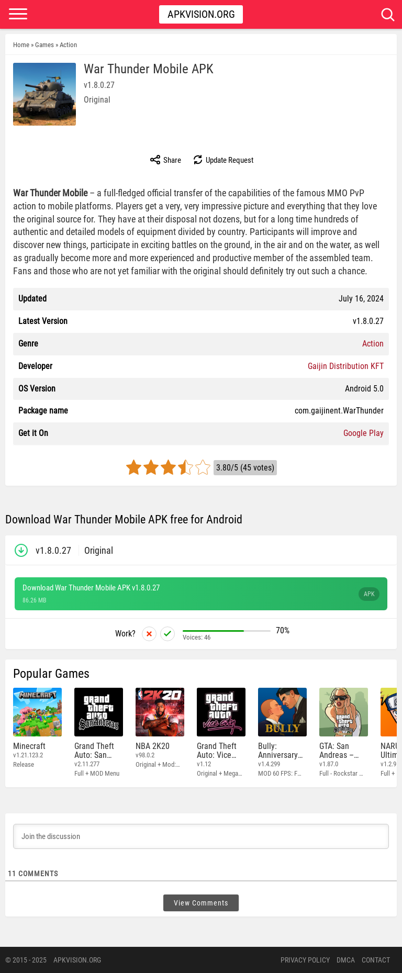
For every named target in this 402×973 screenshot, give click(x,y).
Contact (376, 960)
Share (165, 159)
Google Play (363, 433)
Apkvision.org (201, 14)
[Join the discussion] (201, 836)
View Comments (201, 903)
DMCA (346, 960)
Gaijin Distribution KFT (346, 366)
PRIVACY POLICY (305, 960)
